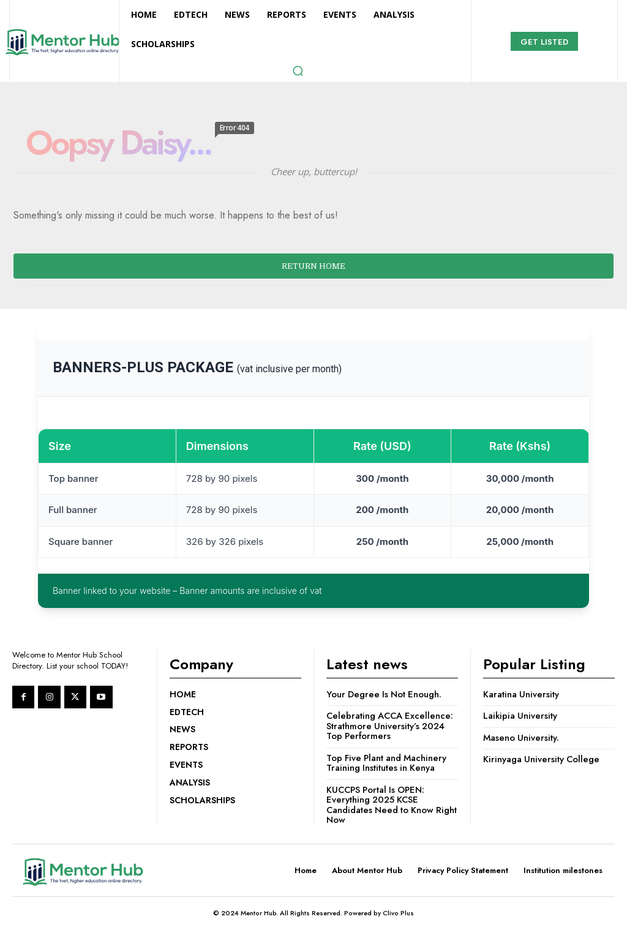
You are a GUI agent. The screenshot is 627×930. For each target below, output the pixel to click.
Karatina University (521, 694)
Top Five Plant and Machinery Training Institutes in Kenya (388, 763)
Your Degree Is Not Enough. (385, 694)
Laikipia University (520, 715)
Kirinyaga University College (542, 759)
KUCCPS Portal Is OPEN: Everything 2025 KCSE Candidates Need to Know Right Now (382, 805)
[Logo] (62, 42)
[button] (297, 70)
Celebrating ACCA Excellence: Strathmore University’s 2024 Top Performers (391, 726)
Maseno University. (521, 737)
